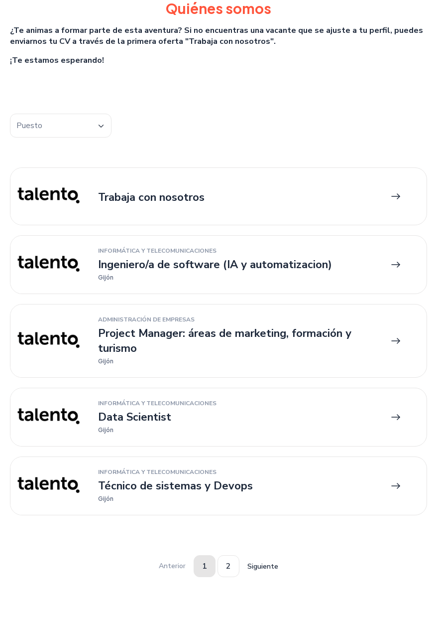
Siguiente (262, 566)
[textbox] (60, 126)
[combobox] (60, 126)
